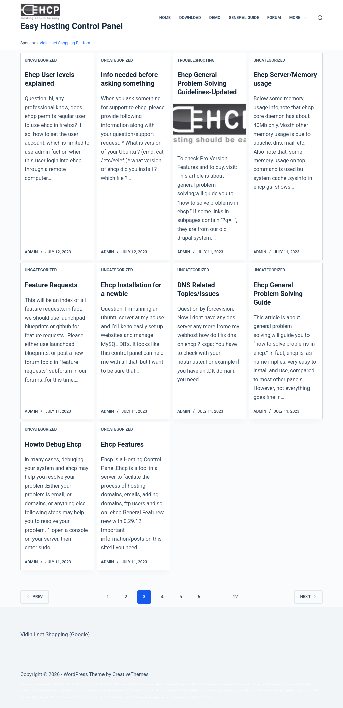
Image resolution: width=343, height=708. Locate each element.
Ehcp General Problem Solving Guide (278, 293)
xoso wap (307, 690)
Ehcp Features (122, 444)
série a (248, 684)
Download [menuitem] (190, 17)
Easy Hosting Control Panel (71, 26)
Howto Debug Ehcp (53, 444)
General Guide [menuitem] (244, 17)
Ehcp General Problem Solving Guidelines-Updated (207, 83)
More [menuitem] (299, 18)
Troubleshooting (196, 60)
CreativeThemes (130, 674)
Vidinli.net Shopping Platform (66, 43)
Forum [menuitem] (274, 17)
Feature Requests (51, 285)
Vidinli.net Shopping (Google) (55, 634)
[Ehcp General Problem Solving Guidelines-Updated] (209, 123)
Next (308, 596)
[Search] (320, 17)
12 (235, 596)
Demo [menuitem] (214, 17)
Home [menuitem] (165, 17)
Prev (35, 596)
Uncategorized (41, 60)
